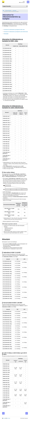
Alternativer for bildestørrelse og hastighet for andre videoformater (16, 31)
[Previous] (3, 413)
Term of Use (8, 418)
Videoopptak (14, 10)
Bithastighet (6, 33)
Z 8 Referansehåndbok (8, 10)
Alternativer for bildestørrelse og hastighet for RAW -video (14, 29)
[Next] (26, 413)
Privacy (4, 418)
